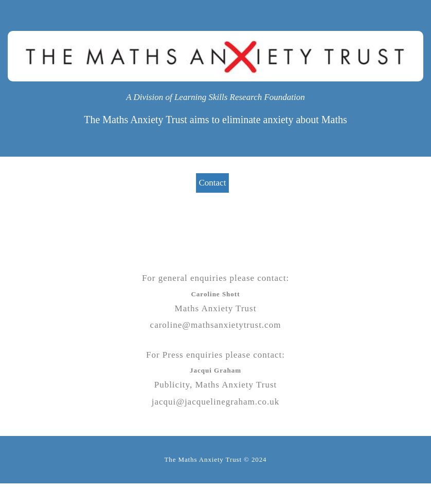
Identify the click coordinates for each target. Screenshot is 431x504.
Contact (212, 183)
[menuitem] (216, 183)
